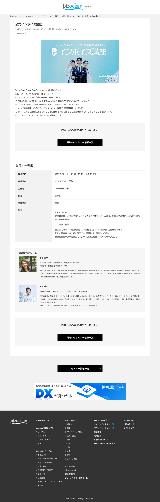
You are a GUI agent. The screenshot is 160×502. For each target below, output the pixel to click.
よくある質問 (129, 420)
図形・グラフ (43, 435)
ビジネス (41, 431)
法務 (68, 443)
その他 (40, 485)
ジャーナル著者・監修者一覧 (76, 478)
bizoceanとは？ (71, 470)
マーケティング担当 (75, 432)
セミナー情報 (70, 466)
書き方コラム (43, 454)
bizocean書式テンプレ (45, 428)
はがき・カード (44, 439)
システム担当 (72, 459)
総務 (68, 439)
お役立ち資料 (70, 420)
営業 (68, 428)
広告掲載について (101, 439)
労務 (68, 447)
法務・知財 (42, 466)
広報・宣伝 (71, 435)
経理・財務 (20, 33)
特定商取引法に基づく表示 (104, 443)
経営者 (69, 424)
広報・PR (41, 474)
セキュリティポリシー (103, 424)
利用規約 (97, 435)
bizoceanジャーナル (44, 451)
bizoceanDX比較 (42, 420)
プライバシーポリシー (103, 428)
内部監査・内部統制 (46, 470)
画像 (39, 443)
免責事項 (97, 432)
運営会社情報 (99, 420)
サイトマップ (129, 428)
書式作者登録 (70, 474)
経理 (68, 455)
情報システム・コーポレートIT (50, 481)
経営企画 (41, 477)
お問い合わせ (129, 424)
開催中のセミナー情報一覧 (80, 142)
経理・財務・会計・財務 (47, 458)
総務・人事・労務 (45, 462)
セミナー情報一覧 (80, 368)
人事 (68, 451)
